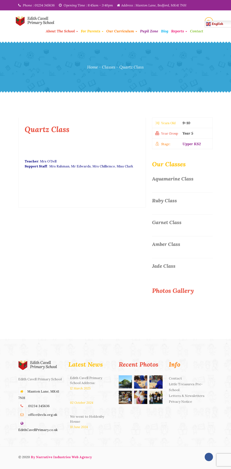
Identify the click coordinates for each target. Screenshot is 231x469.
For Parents (92, 31)
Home (92, 67)
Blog (164, 31)
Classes (109, 67)
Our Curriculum (121, 31)
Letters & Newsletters (186, 396)
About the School (62, 31)
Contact (196, 31)
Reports (179, 31)
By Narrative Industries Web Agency (61, 457)
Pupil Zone (149, 31)
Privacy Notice (180, 401)
